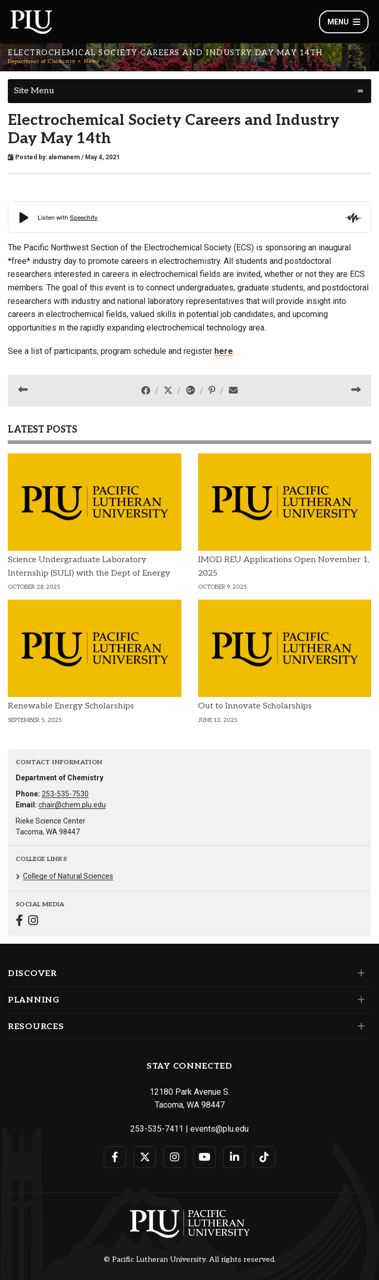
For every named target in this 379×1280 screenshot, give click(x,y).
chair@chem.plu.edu (72, 805)
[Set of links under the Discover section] (359, 973)
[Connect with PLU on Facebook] (115, 1157)
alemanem (64, 157)
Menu (343, 22)
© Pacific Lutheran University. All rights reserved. (190, 1259)
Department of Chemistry (42, 61)
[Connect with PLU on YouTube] (204, 1157)
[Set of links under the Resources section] (359, 1026)
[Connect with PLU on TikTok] (264, 1157)
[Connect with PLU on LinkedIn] (234, 1157)
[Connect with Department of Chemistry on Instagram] (33, 922)
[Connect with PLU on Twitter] (144, 1157)
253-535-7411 (157, 1129)
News (91, 61)
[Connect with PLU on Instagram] (174, 1157)
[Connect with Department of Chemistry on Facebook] (19, 922)
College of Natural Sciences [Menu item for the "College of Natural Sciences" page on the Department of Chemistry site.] (68, 876)
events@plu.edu (219, 1129)
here (223, 351)
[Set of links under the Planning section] (359, 1000)
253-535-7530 (65, 794)
